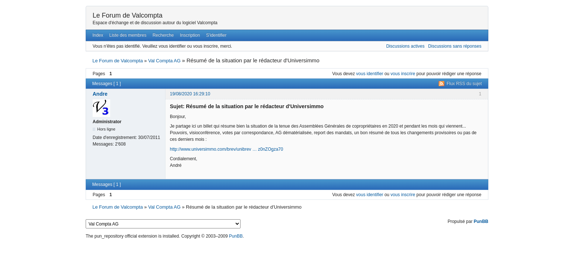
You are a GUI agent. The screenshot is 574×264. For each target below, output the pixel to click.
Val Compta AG (164, 60)
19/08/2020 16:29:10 (190, 93)
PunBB (481, 221)
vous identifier (369, 73)
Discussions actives (405, 46)
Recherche (163, 35)
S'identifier (216, 35)
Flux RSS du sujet (464, 83)
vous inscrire (403, 73)
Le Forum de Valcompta (128, 15)
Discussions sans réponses (454, 46)
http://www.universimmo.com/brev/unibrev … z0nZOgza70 (226, 149)
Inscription (190, 35)
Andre (100, 94)
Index (97, 35)
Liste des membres (127, 35)
